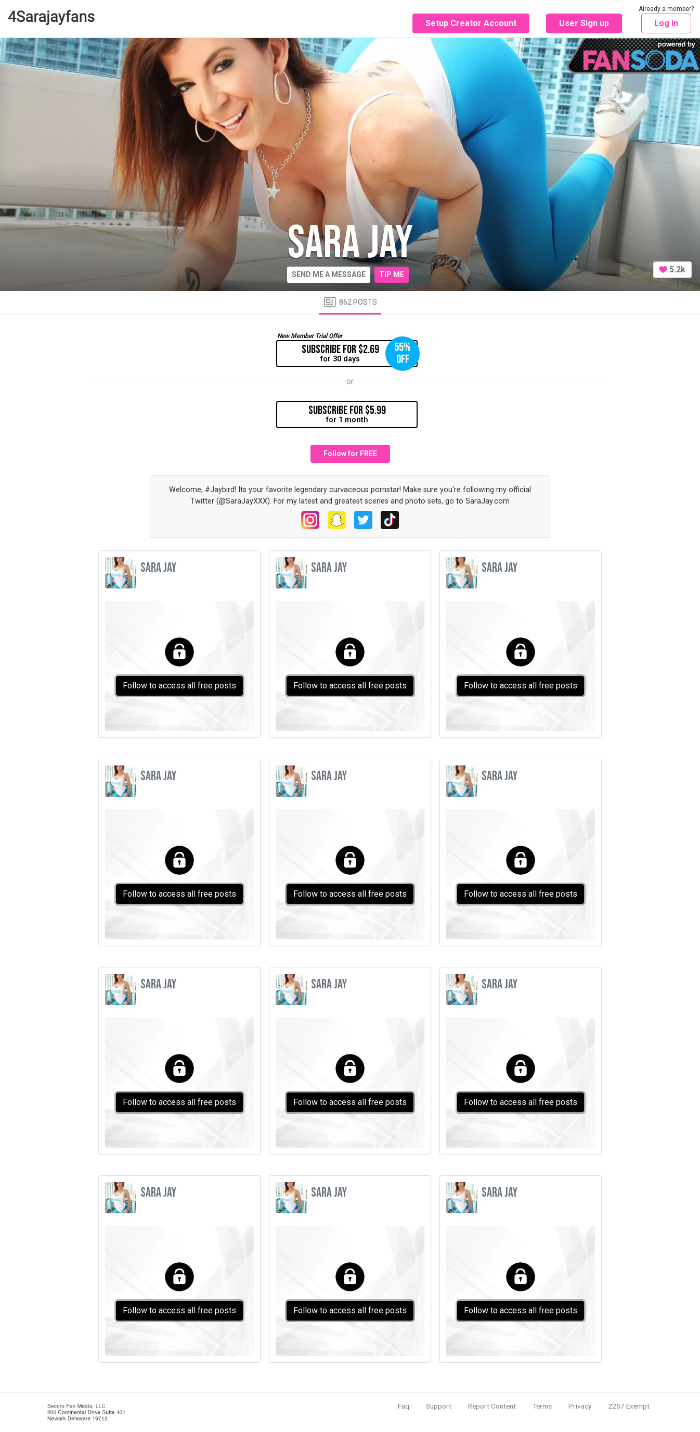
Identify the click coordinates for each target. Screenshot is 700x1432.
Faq (403, 1406)
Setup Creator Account (470, 23)
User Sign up (584, 23)
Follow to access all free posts (179, 685)
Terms (542, 1406)
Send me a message (329, 274)
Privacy (579, 1406)
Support (438, 1406)
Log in (666, 23)
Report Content (492, 1406)
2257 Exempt (629, 1406)
